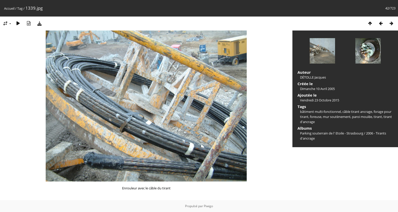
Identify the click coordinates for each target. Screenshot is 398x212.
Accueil (9, 8)
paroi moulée (362, 116)
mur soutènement (337, 116)
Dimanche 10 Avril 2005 (317, 88)
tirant (378, 116)
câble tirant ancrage (357, 111)
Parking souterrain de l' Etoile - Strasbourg (331, 133)
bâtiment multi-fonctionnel (320, 111)
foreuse (315, 116)
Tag (20, 8)
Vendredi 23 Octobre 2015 (319, 100)
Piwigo (208, 206)
